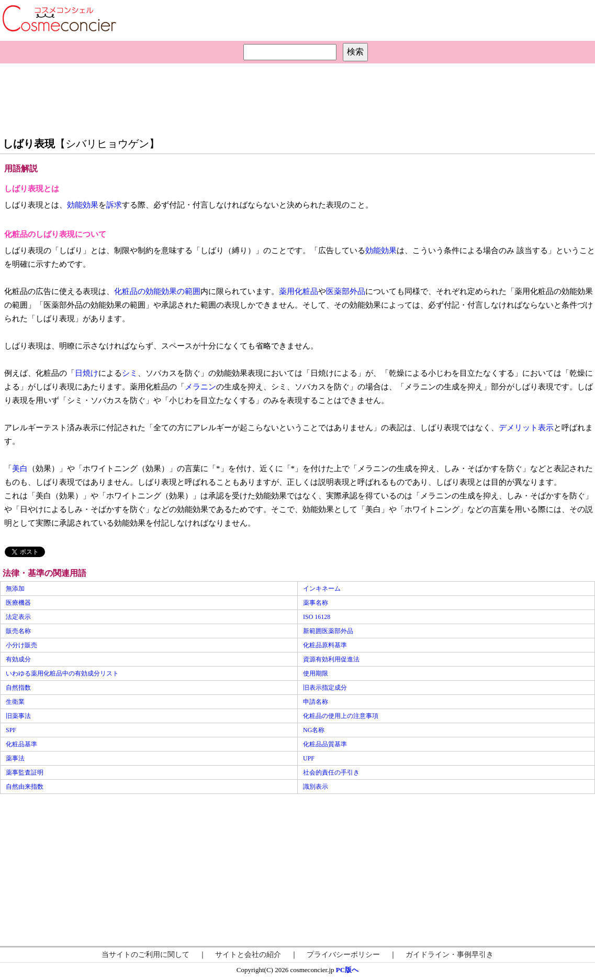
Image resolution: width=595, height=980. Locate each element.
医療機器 (18, 602)
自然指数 (18, 687)
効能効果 (82, 205)
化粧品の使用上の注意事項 (340, 716)
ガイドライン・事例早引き (449, 955)
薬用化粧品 (298, 291)
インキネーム (322, 588)
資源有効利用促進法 (331, 659)
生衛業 (15, 701)
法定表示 (18, 616)
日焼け (86, 373)
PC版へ (347, 970)
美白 (20, 468)
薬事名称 (315, 602)
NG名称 (313, 730)
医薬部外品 (345, 291)
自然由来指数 (24, 786)
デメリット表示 (526, 427)
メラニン (200, 387)
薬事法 (15, 758)
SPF (11, 730)
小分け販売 (21, 645)
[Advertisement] (297, 97)
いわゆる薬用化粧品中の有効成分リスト (62, 673)
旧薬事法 (18, 716)
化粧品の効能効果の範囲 (157, 291)
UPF (309, 758)
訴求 (114, 205)
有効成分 (18, 659)
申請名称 (315, 701)
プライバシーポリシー (343, 955)
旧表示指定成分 (325, 687)
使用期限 (315, 673)
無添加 (15, 588)
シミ (130, 373)
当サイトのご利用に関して (145, 955)
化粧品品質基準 (325, 744)
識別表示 (315, 786)
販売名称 (18, 631)
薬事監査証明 (24, 772)
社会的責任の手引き (331, 772)
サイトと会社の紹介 (248, 955)
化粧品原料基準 (325, 645)
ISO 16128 (316, 616)
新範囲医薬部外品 (328, 631)
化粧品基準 (21, 744)
